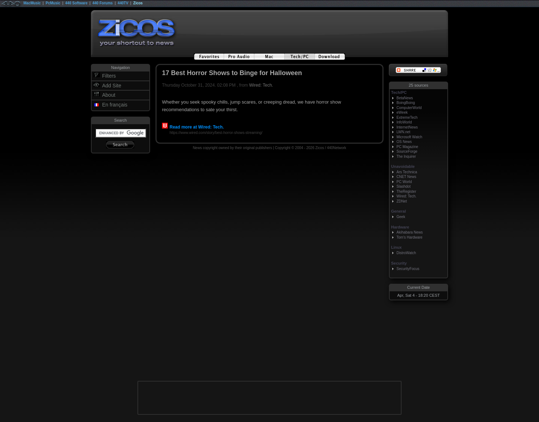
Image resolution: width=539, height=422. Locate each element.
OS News (404, 142)
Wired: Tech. (261, 85)
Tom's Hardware (409, 237)
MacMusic (32, 3)
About (108, 95)
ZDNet (401, 201)
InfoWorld (404, 122)
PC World (404, 182)
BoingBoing (405, 103)
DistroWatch (406, 253)
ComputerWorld (409, 108)
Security (399, 263)
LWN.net (403, 132)
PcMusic (53, 3)
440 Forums (102, 3)
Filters (109, 76)
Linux (396, 247)
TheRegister (406, 191)
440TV (123, 3)
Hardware (400, 227)
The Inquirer (406, 156)
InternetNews (407, 127)
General (398, 211)
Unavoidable (403, 166)
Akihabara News (409, 232)
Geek (400, 217)
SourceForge (406, 151)
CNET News (406, 177)
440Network (336, 148)
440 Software (76, 3)
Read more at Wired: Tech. (193, 127)
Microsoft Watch (409, 137)
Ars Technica (406, 172)
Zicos (138, 3)
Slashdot (403, 186)
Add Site (111, 85)
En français (114, 105)
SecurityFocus (407, 269)
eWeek (402, 112)
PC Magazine (407, 147)
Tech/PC (399, 92)
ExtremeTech (406, 117)
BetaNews (404, 98)
